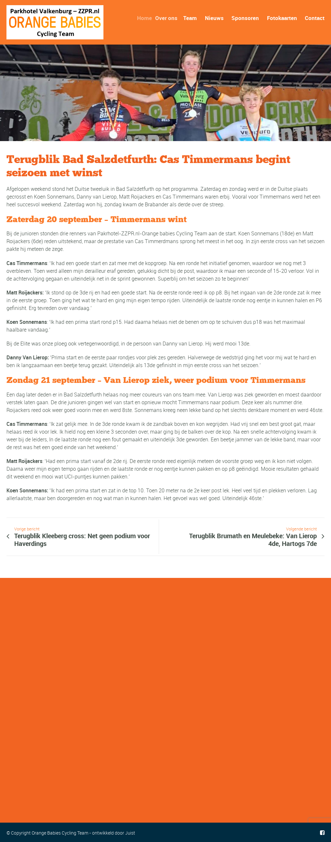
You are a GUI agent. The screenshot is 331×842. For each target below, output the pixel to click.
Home (147, 18)
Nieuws (214, 18)
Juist (130, 833)
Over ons (169, 18)
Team (191, 18)
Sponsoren (245, 18)
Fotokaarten (282, 18)
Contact (315, 18)
